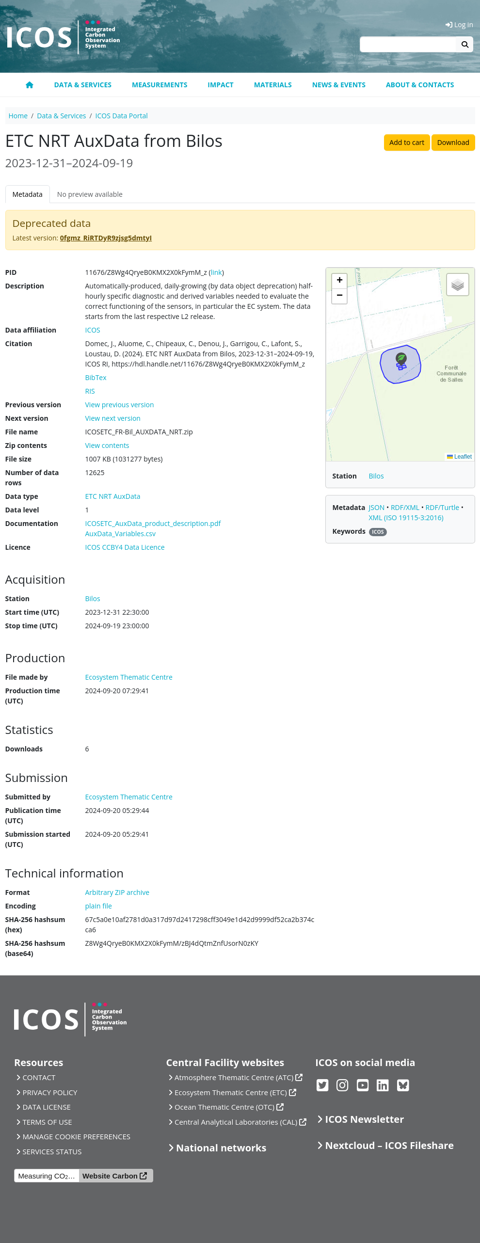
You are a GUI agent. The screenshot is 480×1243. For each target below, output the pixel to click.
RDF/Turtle (443, 507)
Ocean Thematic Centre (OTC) (224, 1107)
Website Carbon (110, 1176)
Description (25, 285)
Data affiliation (31, 330)
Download (453, 142)
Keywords (349, 531)
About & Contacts (420, 84)
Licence (18, 547)
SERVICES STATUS (51, 1151)
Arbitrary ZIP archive (117, 892)
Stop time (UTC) (31, 625)
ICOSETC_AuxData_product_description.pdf (153, 523)
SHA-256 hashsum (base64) (35, 948)
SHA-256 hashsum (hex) (35, 924)
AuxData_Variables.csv (120, 533)
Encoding (20, 905)
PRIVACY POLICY (49, 1092)
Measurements (159, 84)
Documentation (31, 523)
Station (17, 598)
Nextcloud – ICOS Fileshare (389, 1145)
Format (17, 892)
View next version (113, 418)
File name (21, 431)
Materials (273, 84)
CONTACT (38, 1077)
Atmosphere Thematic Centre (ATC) (234, 1077)
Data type (21, 496)
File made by (26, 677)
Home (18, 115)
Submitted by (28, 796)
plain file (98, 905)
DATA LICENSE (46, 1107)
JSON (378, 507)
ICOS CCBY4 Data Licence (125, 547)
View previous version (119, 404)
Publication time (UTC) (33, 815)
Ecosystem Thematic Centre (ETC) (231, 1092)
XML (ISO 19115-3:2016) (406, 517)
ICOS (92, 330)
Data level (22, 509)
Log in (459, 24)
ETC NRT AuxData (113, 496)
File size (18, 458)
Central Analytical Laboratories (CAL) (236, 1122)
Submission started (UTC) (38, 839)
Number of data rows (32, 477)
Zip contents (26, 445)
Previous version (33, 404)
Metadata (28, 194)
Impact (220, 84)
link (216, 272)
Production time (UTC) (32, 695)
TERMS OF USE (47, 1122)
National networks (221, 1147)
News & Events (339, 84)
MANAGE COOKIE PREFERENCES (76, 1136)
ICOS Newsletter (364, 1119)
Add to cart (406, 142)
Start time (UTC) (32, 612)
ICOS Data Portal (122, 115)
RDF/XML (406, 507)
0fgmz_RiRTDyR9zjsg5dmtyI (106, 237)
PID (11, 272)
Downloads (24, 748)
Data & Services (83, 84)
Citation (18, 343)
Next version (26, 418)
